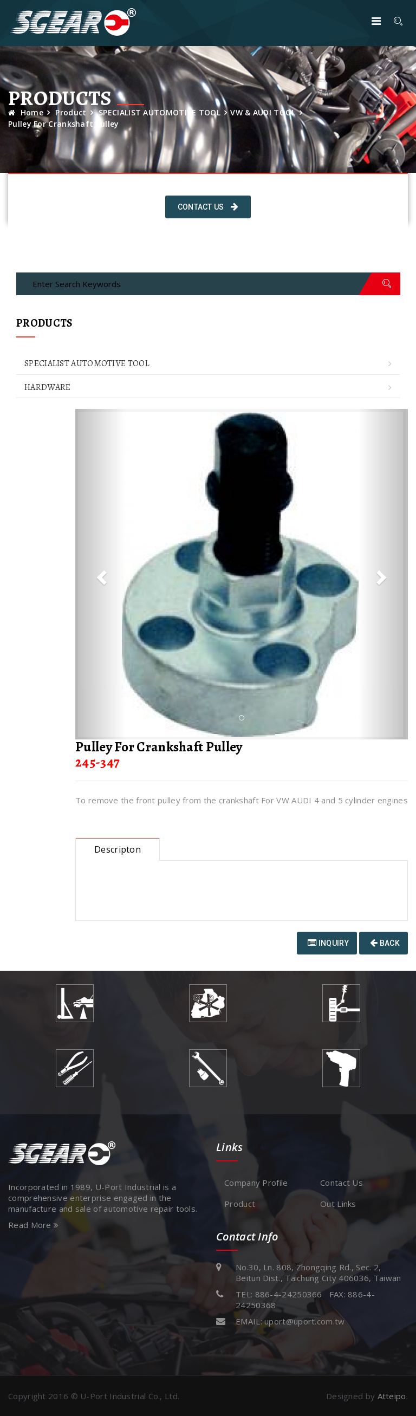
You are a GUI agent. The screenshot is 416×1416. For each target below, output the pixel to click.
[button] (100, 574)
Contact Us (208, 207)
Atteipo (392, 1396)
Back (385, 943)
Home (25, 112)
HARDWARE (47, 387)
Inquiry (328, 943)
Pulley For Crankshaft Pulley (63, 124)
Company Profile (256, 1182)
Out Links (338, 1203)
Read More (33, 1224)
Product (70, 112)
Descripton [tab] (117, 849)
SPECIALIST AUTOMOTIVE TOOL (159, 112)
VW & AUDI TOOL (262, 112)
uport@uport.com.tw (304, 1321)
